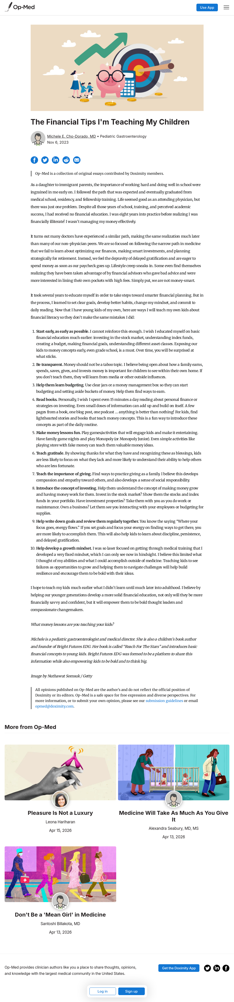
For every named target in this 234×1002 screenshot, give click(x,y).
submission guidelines (164, 701)
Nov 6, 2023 (58, 142)
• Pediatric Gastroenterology (121, 136)
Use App (207, 7)
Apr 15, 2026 (38, 830)
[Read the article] (60, 773)
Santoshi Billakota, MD (60, 923)
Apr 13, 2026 (151, 836)
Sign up (131, 991)
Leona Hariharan (60, 822)
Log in (103, 991)
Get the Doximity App (179, 968)
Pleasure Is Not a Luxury (60, 813)
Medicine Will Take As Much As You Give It (173, 816)
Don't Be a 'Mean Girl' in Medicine (60, 915)
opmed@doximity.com (54, 706)
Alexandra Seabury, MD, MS (173, 828)
